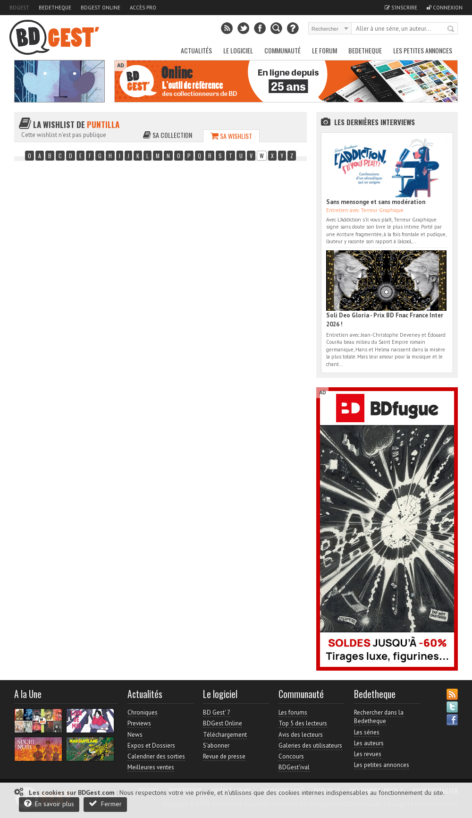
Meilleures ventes (150, 767)
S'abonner (216, 745)
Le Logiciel (238, 50)
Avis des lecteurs (300, 735)
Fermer (105, 803)
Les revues (367, 754)
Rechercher (451, 29)
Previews (139, 723)
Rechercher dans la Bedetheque (379, 716)
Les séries (366, 732)
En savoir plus (49, 803)
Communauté (282, 50)
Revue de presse (224, 756)
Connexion (445, 7)
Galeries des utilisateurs (310, 745)
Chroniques (142, 712)
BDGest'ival (294, 767)
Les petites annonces (422, 50)
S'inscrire (401, 7)
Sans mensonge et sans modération (375, 202)
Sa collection (167, 135)
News (135, 735)
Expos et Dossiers (151, 745)
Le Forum (324, 50)
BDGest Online (100, 7)
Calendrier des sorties (156, 756)
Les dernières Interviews (374, 122)
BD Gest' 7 (216, 712)
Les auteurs (369, 743)
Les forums (292, 712)
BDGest (19, 7)
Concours (291, 756)
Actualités (196, 50)
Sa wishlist (231, 136)
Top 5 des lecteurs (302, 723)
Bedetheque (55, 7)
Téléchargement (225, 735)
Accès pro (143, 7)
